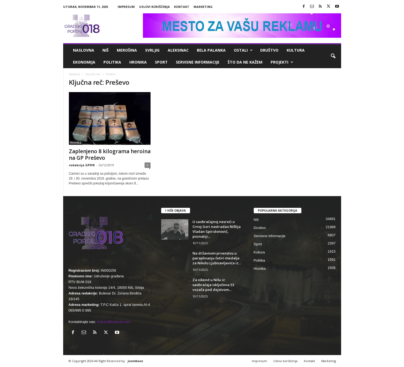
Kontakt (181, 7)
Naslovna (83, 50)
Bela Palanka (211, 50)
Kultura (296, 50)
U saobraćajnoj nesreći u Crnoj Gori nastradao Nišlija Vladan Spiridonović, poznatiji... (216, 229)
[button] (333, 56)
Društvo (269, 50)
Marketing (203, 7)
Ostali (243, 50)
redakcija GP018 (81, 165)
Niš (105, 50)
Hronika (138, 62)
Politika (112, 62)
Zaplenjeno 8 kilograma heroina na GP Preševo (110, 154)
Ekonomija (84, 62)
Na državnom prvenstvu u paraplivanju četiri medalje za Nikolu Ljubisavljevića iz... (216, 258)
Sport (161, 62)
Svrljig (152, 50)
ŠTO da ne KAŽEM (245, 62)
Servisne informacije (197, 62)
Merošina (127, 50)
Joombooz (135, 361)
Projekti (282, 62)
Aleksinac (178, 50)
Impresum (126, 7)
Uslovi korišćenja (154, 7)
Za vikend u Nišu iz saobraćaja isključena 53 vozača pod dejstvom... (213, 284)
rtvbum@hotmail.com (113, 322)
